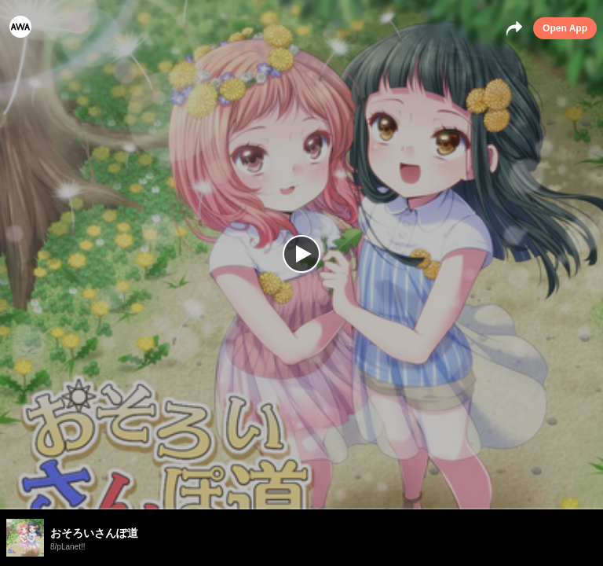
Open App (565, 28)
